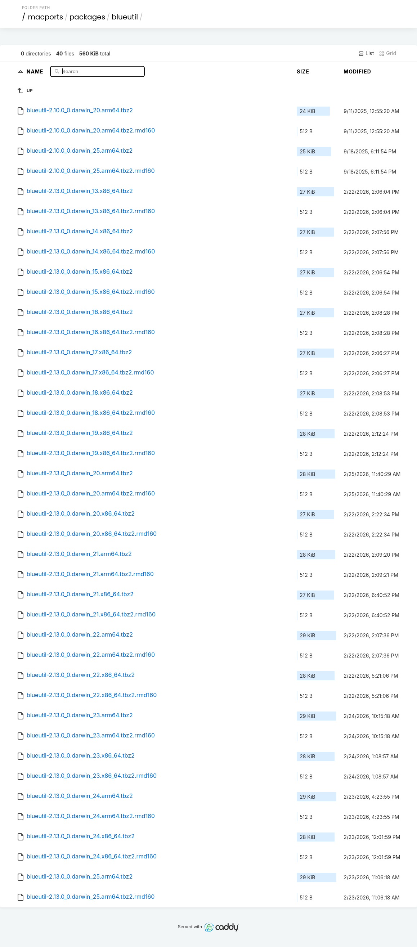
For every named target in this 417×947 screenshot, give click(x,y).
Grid (387, 53)
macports (45, 17)
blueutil (125, 17)
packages (87, 17)
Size (303, 71)
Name (36, 71)
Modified (357, 71)
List (366, 53)
